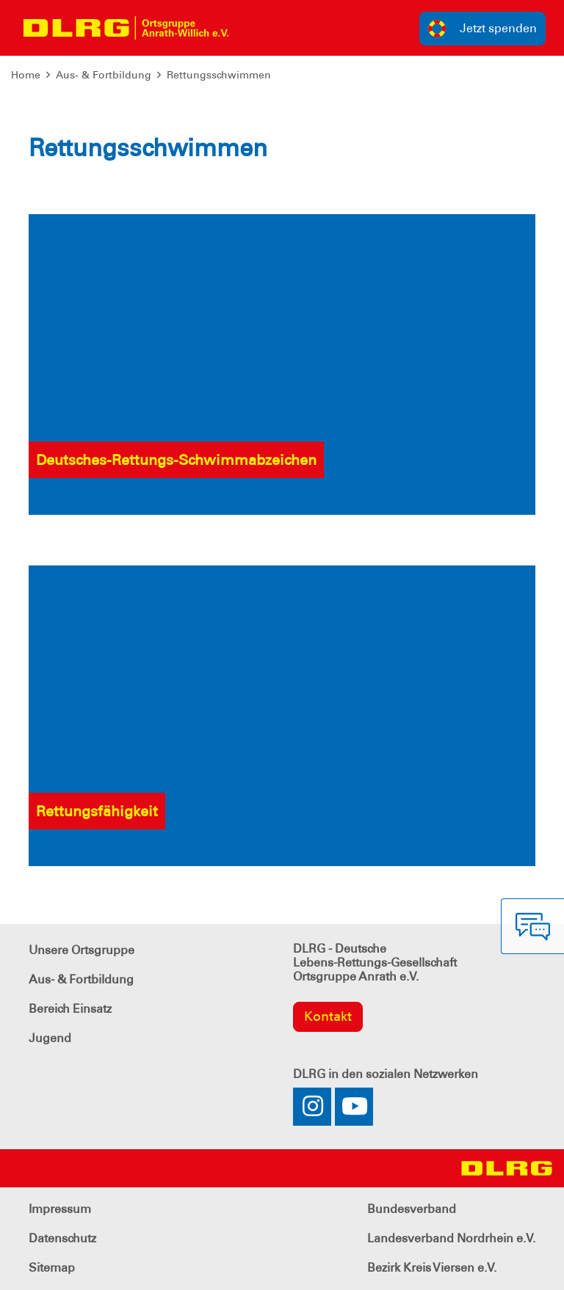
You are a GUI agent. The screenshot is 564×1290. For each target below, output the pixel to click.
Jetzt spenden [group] (482, 28)
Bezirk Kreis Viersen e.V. (431, 1268)
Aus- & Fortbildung (103, 75)
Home (25, 75)
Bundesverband (411, 1209)
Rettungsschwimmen (219, 75)
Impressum (60, 1209)
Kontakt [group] (328, 1016)
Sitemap (52, 1268)
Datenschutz (62, 1238)
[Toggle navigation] (253, 28)
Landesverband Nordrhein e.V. (451, 1238)
